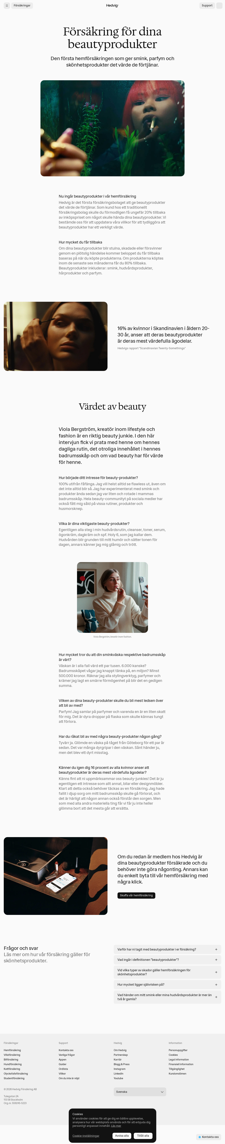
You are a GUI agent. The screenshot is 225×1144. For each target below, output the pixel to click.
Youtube (118, 1078)
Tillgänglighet (177, 1068)
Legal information (179, 1059)
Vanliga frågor (67, 1054)
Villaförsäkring (12, 1054)
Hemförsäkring (12, 1050)
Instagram (119, 1068)
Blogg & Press (122, 1064)
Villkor (62, 1073)
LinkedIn (118, 1073)
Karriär (118, 1059)
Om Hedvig (120, 1050)
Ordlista (63, 1068)
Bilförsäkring (11, 1059)
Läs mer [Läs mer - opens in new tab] (116, 1126)
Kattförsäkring (12, 1068)
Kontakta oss (66, 1050)
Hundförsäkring (13, 1064)
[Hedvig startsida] (112, 5)
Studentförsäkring (14, 1078)
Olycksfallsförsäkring (16, 1073)
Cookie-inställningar (85, 1136)
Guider (62, 1064)
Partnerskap (121, 1054)
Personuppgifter (178, 1050)
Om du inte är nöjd (69, 1078)
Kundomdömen (177, 1073)
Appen (62, 1059)
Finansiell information (181, 1064)
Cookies (173, 1054)
